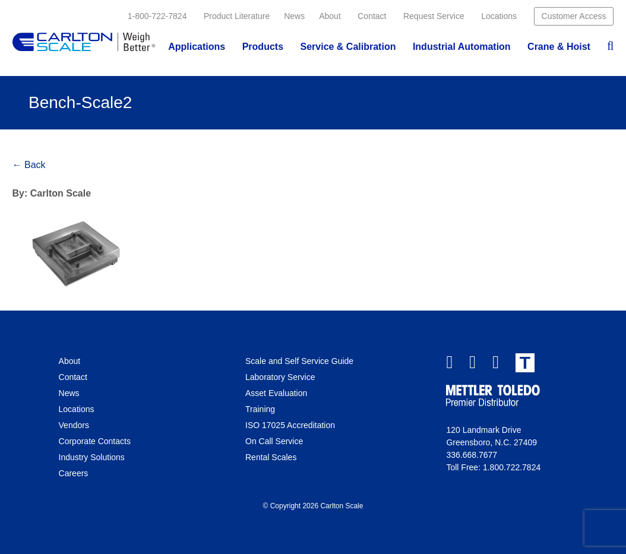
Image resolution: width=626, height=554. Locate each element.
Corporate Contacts (95, 441)
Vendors (74, 425)
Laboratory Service (280, 377)
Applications (196, 47)
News (294, 16)
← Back (29, 165)
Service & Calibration (348, 47)
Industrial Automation (462, 47)
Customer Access (574, 16)
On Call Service (274, 441)
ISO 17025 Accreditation (290, 425)
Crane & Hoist (558, 47)
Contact (372, 16)
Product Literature (237, 16)
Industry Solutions (92, 457)
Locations (499, 16)
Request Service (433, 16)
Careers (73, 473)
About (330, 16)
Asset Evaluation (276, 393)
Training (260, 409)
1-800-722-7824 (157, 16)
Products (262, 47)
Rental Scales (270, 457)
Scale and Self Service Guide (299, 361)
